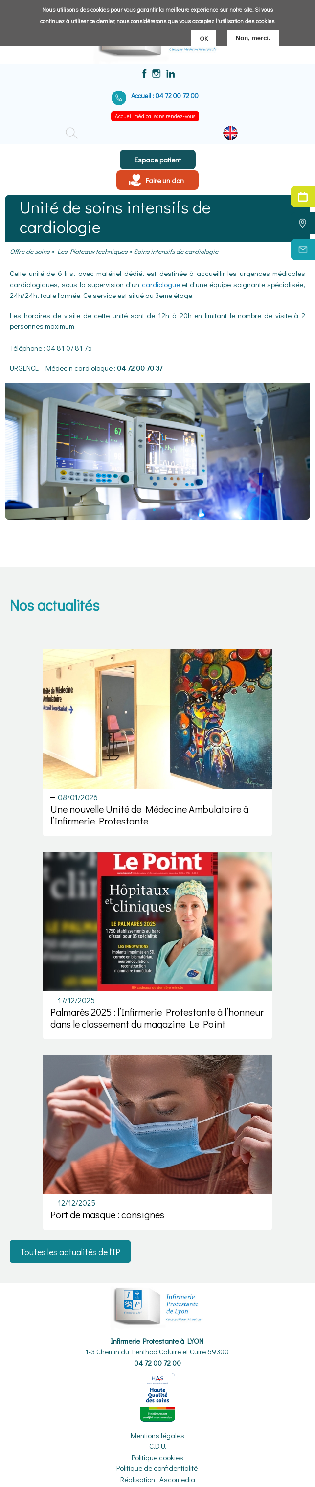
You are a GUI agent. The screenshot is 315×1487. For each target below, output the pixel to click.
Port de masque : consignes (107, 1214)
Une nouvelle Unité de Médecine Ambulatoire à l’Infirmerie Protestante (149, 814)
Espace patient (158, 159)
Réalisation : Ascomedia (157, 1479)
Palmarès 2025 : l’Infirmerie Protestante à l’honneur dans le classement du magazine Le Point (157, 1017)
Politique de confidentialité (157, 1468)
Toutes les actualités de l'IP (70, 1252)
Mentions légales (157, 1435)
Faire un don (165, 180)
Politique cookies (157, 1457)
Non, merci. (253, 37)
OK (204, 37)
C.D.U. (157, 1446)
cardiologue (161, 284)
